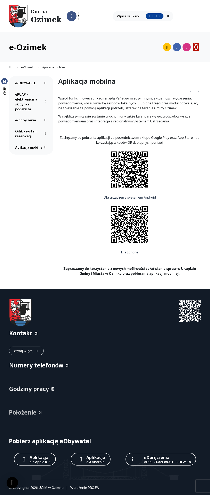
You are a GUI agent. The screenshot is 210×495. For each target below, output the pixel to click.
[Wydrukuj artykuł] (198, 90)
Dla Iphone (129, 252)
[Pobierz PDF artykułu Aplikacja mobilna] (192, 90)
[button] (105, 333)
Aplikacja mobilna (31, 147)
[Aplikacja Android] (90, 459)
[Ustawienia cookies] (12, 482)
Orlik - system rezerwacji (31, 133)
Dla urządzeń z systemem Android (130, 197)
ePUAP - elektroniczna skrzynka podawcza (31, 101)
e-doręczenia (31, 120)
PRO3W (93, 487)
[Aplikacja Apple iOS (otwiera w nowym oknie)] (34, 459)
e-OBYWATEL (31, 83)
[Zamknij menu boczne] (4, 86)
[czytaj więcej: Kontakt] (26, 350)
